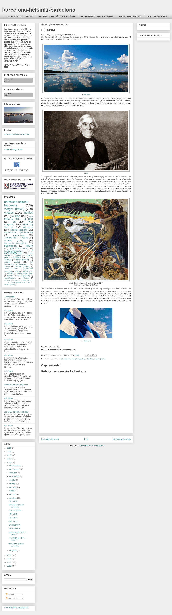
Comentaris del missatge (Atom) (92, 446)
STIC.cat (7, 280)
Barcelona (8, 79)
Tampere (10, 273)
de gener (13, 550)
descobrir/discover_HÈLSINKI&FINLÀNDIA (57, 16)
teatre (25, 238)
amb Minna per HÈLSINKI (130, 16)
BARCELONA (14, 525)
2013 (9, 562)
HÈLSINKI (8, 310)
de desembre (15, 465)
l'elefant (26, 278)
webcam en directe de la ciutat (16, 134)
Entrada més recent (50, 439)
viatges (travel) (99, 359)
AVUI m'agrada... (16, 510)
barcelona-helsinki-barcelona (75, 359)
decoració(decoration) (25, 273)
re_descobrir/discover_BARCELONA (97, 16)
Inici (86, 439)
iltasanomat (87, 341)
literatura (90, 359)
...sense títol (10, 238)
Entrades (10, 594)
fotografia (17, 258)
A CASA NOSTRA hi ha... (18, 252)
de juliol (12, 480)
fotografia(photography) (14, 251)
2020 (9, 448)
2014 (9, 559)
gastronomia (10, 246)
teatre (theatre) (22, 260)
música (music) (12, 262)
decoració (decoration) (15, 243)
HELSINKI (8, 324)
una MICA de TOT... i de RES (16, 412)
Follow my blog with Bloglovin (16, 608)
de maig (12, 487)
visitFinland (87, 94)
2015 (9, 555)
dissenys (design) (22, 267)
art (62, 359)
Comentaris (11, 598)
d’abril (12, 491)
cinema (15, 280)
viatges (9, 212)
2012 (9, 566)
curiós (16, 216)
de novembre (15, 469)
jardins (17, 271)
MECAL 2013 (28, 271)
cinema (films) (13, 240)
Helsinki (7, 94)
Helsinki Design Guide (13, 149)
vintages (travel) (9, 284)
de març (12, 494)
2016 (9, 462)
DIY (27, 258)
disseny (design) (18, 230)
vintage (7, 267)
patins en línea (11, 269)
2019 (9, 452)
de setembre (14, 476)
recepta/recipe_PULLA (157, 16)
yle (87, 173)
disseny (18, 255)
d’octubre (13, 473)
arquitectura (18, 235)
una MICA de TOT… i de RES (19, 16)
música (29, 246)
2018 (9, 455)
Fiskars (10, 276)
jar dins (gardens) (27, 280)
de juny (12, 484)
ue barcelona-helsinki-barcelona (19, 282)
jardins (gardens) (23, 276)
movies (28, 212)
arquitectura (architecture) (18, 232)
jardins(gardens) (10, 278)
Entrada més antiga (122, 439)
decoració (28, 227)
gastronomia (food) (18, 248)
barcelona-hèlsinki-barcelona (38, 10)
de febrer (13, 498)
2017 (9, 459)
